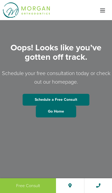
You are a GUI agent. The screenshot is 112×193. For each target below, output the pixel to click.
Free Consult (28, 185)
